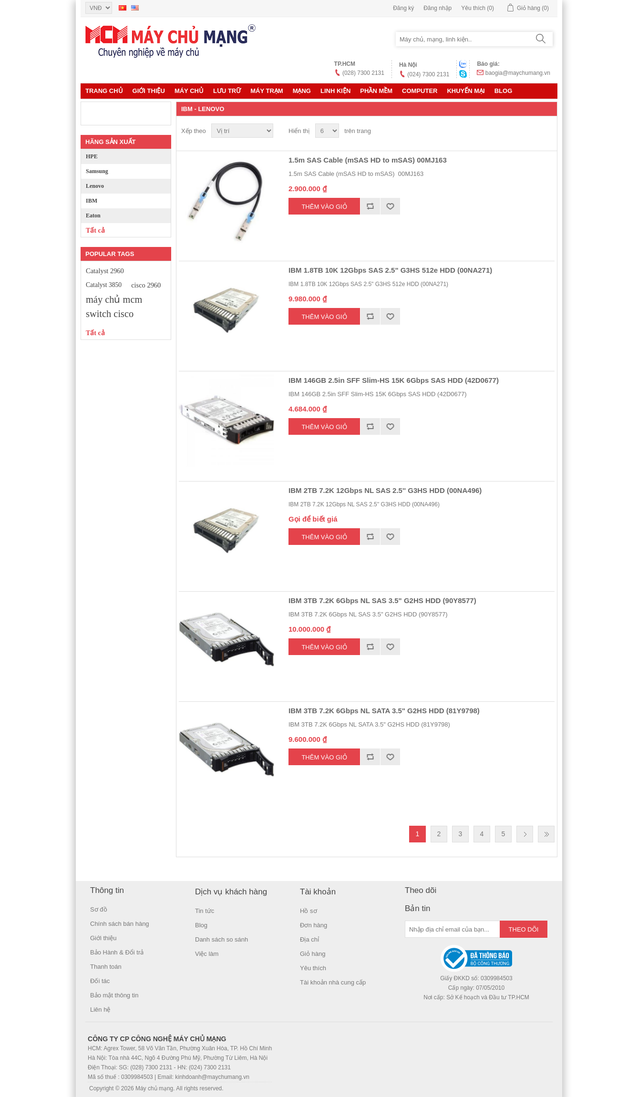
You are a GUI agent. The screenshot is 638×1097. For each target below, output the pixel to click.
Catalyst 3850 (104, 284)
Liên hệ (100, 1009)
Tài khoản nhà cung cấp (333, 982)
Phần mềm (376, 90)
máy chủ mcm (114, 299)
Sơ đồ (98, 909)
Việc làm (206, 953)
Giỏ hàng (313, 953)
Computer (419, 90)
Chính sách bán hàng (119, 923)
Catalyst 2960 (105, 271)
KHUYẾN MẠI (465, 90)
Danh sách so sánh (221, 939)
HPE (92, 156)
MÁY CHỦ (189, 90)
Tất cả (95, 230)
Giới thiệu (149, 90)
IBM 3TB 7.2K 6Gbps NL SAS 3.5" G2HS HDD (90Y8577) (382, 600)
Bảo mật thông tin (114, 995)
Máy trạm (266, 90)
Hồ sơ (308, 910)
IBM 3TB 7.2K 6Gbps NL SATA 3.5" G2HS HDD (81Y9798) (384, 711)
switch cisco (110, 313)
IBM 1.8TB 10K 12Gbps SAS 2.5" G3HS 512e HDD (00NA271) (390, 270)
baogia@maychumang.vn (517, 73)
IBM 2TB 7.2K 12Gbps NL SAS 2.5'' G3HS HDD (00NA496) (385, 490)
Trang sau (524, 834)
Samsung (97, 171)
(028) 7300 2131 (363, 73)
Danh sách (546, 131)
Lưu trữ (227, 90)
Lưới (529, 131)
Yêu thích (313, 968)
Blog (503, 90)
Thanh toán (106, 966)
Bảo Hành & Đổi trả (117, 952)
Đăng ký (403, 8)
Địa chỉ (309, 939)
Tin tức (204, 910)
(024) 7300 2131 (428, 74)
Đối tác (100, 980)
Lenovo (95, 186)
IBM (91, 200)
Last (546, 834)
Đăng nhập (437, 8)
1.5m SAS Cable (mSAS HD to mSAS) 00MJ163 (367, 160)
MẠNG (302, 90)
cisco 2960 (146, 285)
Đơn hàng (313, 925)
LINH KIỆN (335, 90)
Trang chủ (104, 90)
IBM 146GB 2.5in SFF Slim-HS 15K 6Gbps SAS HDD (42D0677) (393, 380)
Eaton (93, 215)
